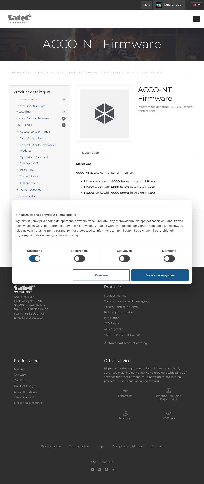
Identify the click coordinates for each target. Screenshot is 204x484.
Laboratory (125, 396)
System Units (29, 176)
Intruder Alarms (27, 99)
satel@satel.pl (33, 317)
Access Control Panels (35, 131)
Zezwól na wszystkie (160, 275)
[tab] (91, 153)
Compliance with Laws (128, 446)
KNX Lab (169, 418)
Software (121, 72)
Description (90, 152)
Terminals (26, 169)
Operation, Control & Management (34, 160)
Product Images (25, 386)
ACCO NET (102, 72)
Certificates (22, 380)
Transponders (29, 183)
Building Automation (119, 312)
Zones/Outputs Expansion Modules (38, 147)
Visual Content (24, 397)
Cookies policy (79, 446)
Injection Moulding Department (168, 397)
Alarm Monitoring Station (122, 334)
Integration (112, 318)
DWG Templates (25, 391)
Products (40, 72)
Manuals (20, 369)
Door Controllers (31, 138)
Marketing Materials (28, 403)
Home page (20, 72)
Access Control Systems (72, 72)
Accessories (28, 196)
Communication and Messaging (30, 108)
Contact (157, 446)
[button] (196, 4)
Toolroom (125, 418)
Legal (100, 446)
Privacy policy (51, 446)
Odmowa (101, 275)
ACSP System (113, 329)
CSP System (112, 323)
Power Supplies (30, 189)
